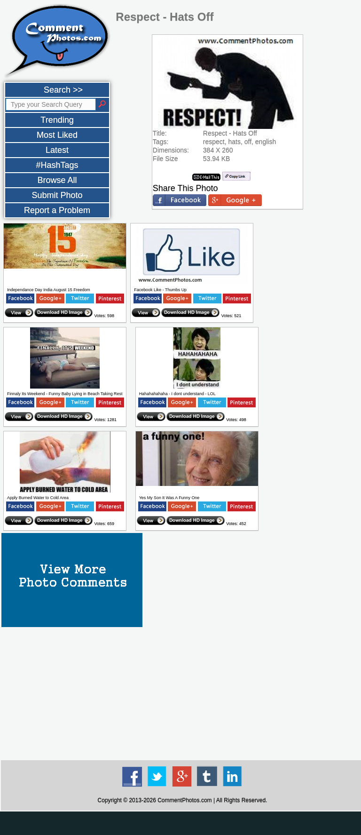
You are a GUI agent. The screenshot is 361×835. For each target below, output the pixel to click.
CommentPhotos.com (184, 800)
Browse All (57, 180)
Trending (56, 120)
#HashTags (57, 165)
